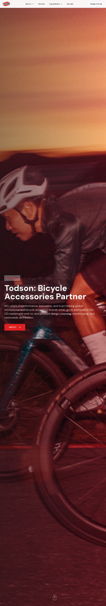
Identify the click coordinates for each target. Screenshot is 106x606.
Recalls (70, 4)
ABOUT (15, 327)
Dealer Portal (96, 4)
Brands (42, 4)
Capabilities (56, 4)
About (30, 4)
